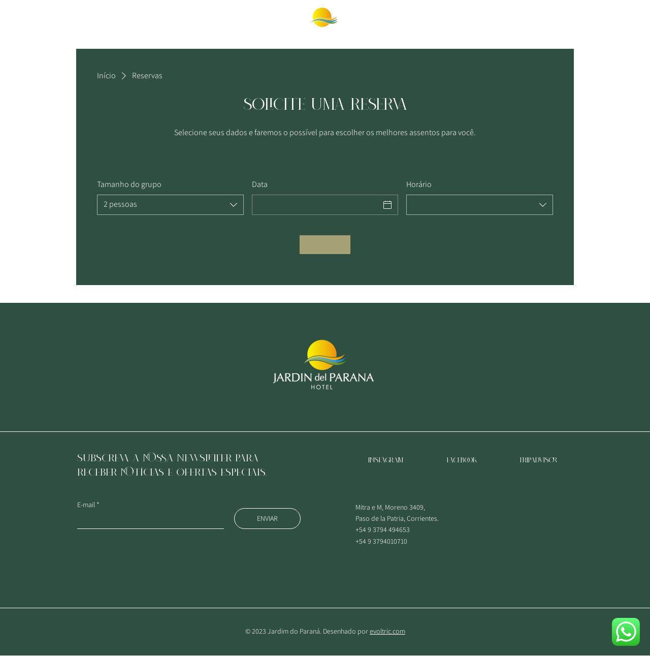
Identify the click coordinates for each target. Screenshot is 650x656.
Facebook (462, 460)
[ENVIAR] (267, 518)
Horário (419, 184)
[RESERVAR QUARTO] (572, 23)
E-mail (86, 504)
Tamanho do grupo (129, 184)
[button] (35, 23)
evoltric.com (387, 631)
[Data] (316, 205)
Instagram (385, 460)
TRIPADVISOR (538, 460)
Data (260, 184)
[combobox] (170, 205)
